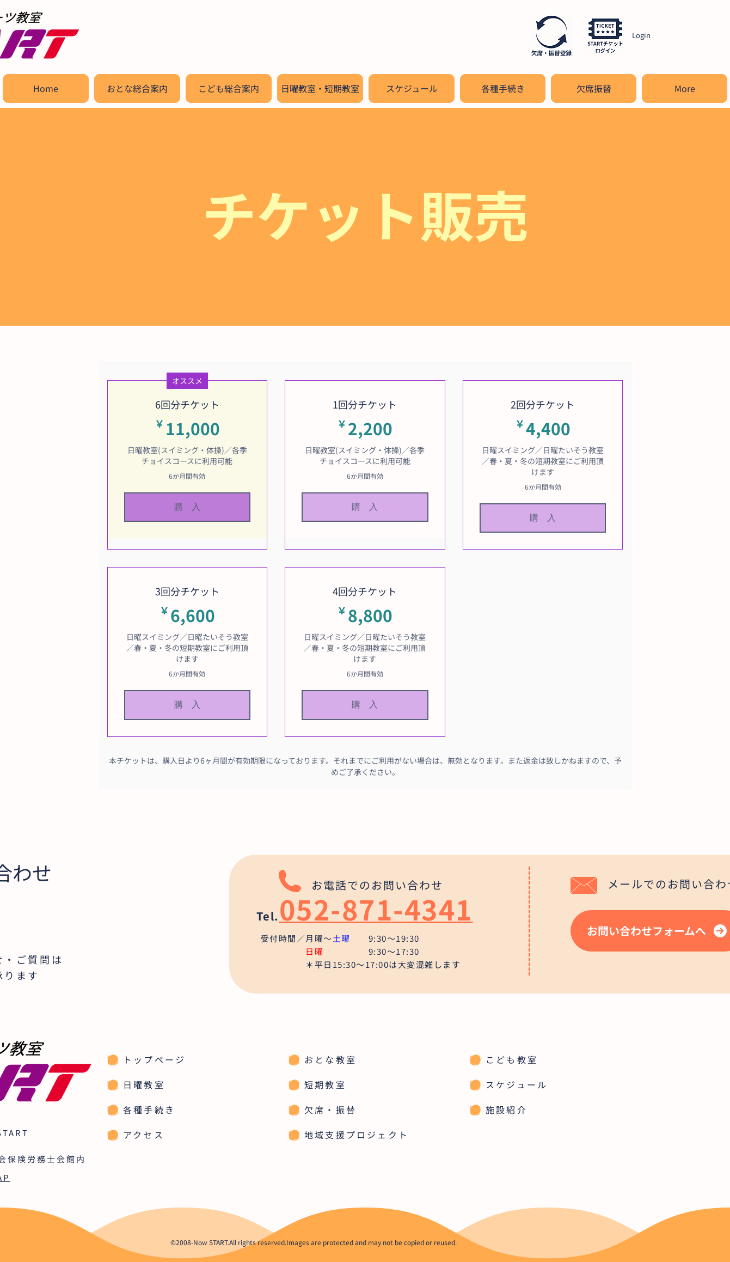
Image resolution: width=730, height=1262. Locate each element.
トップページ (154, 1059)
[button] (137, 88)
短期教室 (325, 1084)
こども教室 (512, 1059)
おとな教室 (330, 1059)
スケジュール (517, 1084)
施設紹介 (506, 1109)
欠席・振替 (330, 1109)
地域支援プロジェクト (356, 1134)
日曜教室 (144, 1084)
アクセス (143, 1134)
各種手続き (149, 1109)
